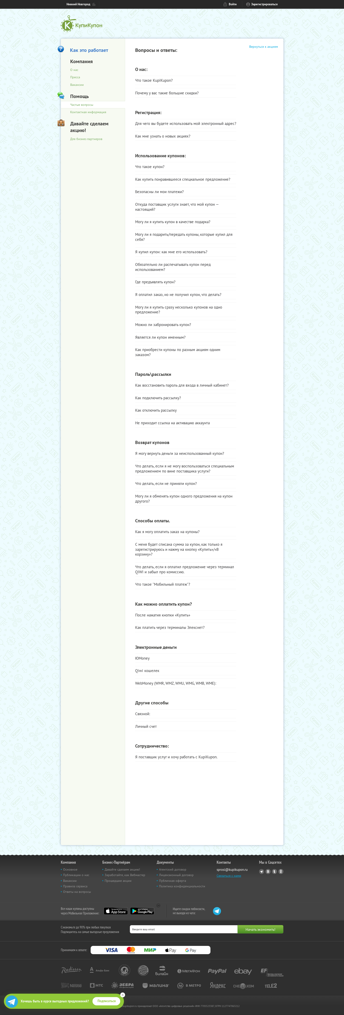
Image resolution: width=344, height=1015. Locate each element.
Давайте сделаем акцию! (122, 869)
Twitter (274, 871)
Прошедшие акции (118, 881)
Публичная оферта (172, 881)
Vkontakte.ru (268, 871)
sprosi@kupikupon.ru (232, 869)
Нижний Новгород (78, 4)
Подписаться (107, 1001)
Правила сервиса (75, 886)
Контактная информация (88, 112)
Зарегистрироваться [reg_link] (264, 4)
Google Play (142, 911)
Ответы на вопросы (77, 892)
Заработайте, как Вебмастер (125, 875)
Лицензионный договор (176, 875)
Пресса (75, 77)
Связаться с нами (229, 876)
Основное (70, 869)
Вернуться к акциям (263, 47)
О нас (74, 70)
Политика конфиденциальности (182, 886)
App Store (116, 911)
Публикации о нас (76, 875)
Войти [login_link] (233, 4)
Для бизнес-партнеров (86, 139)
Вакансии (77, 85)
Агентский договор (172, 869)
